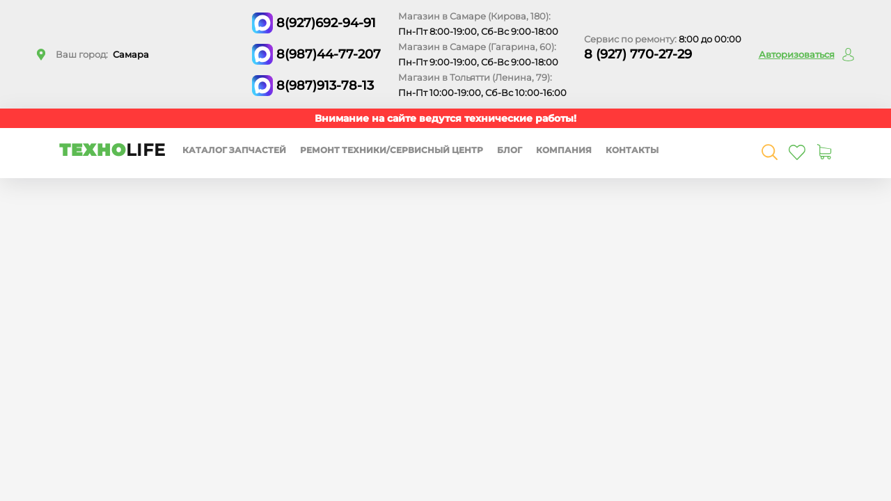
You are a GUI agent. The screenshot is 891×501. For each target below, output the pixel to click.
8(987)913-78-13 (325, 85)
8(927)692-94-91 (326, 23)
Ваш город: (102, 54)
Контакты (632, 150)
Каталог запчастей (234, 150)
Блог (509, 150)
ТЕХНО (112, 150)
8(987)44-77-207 (328, 54)
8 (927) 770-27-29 (638, 54)
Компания (564, 150)
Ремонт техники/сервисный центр (391, 150)
